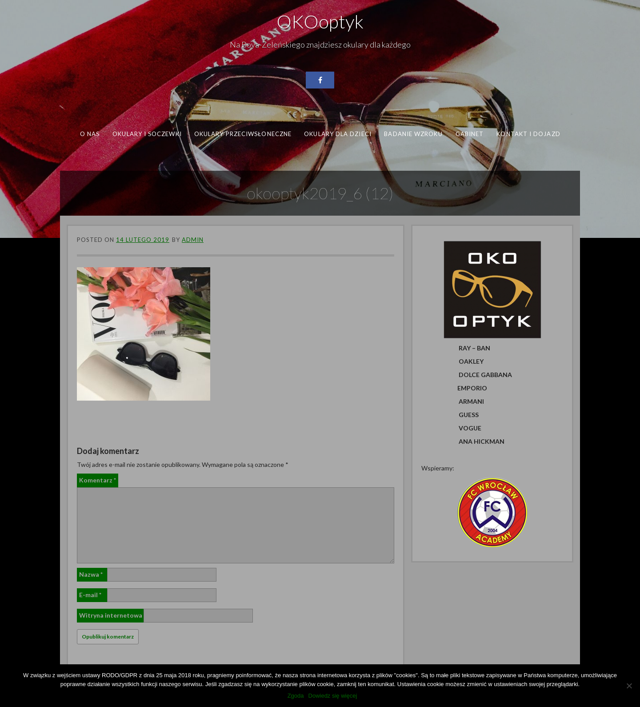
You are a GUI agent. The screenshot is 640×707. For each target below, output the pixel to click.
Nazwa (91, 574)
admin (193, 239)
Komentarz (97, 480)
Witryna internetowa (110, 615)
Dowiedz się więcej (332, 695)
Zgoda (296, 695)
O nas (90, 133)
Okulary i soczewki (147, 133)
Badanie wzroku (413, 133)
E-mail (90, 595)
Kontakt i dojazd (528, 133)
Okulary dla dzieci (338, 133)
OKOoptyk (320, 21)
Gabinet (470, 133)
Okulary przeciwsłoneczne (243, 133)
